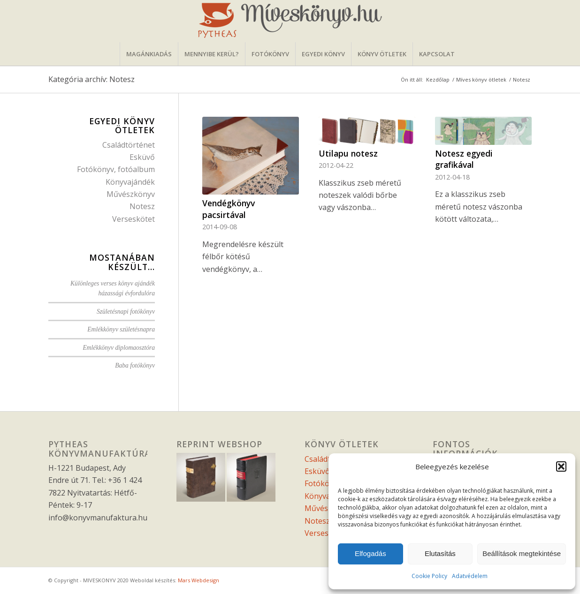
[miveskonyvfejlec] (290, 21)
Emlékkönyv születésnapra (121, 329)
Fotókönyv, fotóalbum (116, 169)
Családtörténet (128, 145)
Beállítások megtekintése (521, 553)
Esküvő (142, 157)
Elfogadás (370, 553)
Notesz (142, 206)
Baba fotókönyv (135, 365)
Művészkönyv (131, 194)
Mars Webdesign (198, 580)
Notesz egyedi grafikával (464, 159)
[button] (561, 466)
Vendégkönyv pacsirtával (228, 208)
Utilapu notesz (348, 153)
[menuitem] (149, 54)
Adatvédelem (470, 576)
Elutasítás (440, 553)
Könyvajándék (130, 182)
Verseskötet (133, 219)
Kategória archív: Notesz (91, 79)
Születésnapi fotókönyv (126, 311)
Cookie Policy (429, 576)
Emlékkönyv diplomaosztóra (119, 347)
